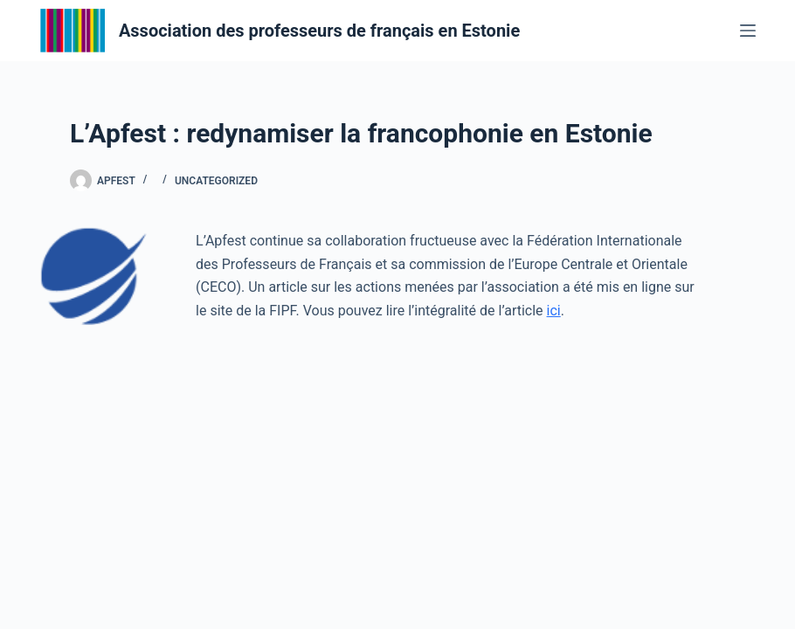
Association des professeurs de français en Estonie (319, 30)
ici (554, 310)
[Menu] (748, 30)
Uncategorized (216, 181)
